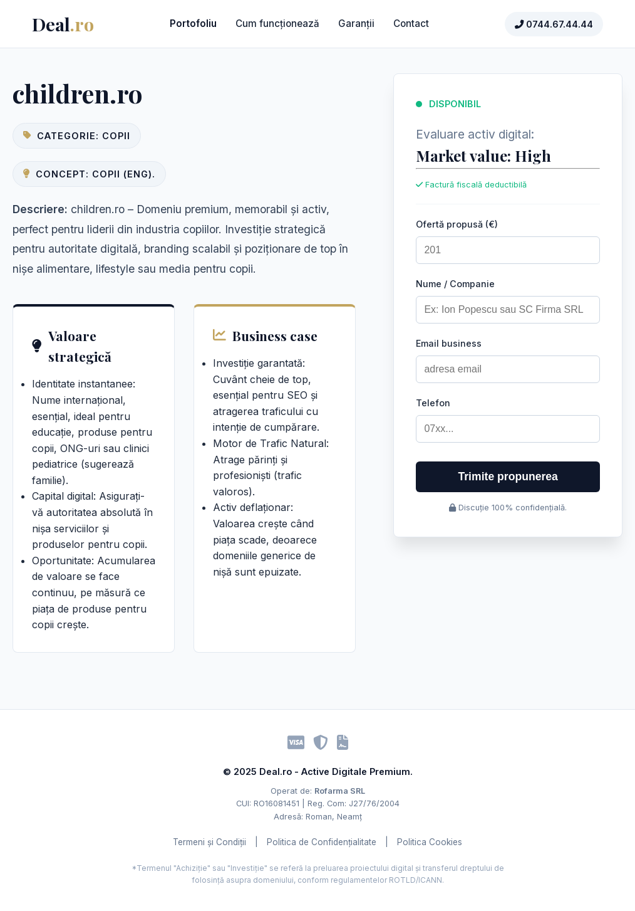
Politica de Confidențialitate (321, 842)
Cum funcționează (277, 23)
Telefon (433, 403)
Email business (449, 343)
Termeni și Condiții (209, 842)
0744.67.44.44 (554, 24)
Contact (411, 23)
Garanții (356, 23)
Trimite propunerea (508, 476)
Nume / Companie (455, 283)
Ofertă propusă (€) (457, 224)
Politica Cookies (429, 842)
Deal (63, 24)
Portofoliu (193, 23)
